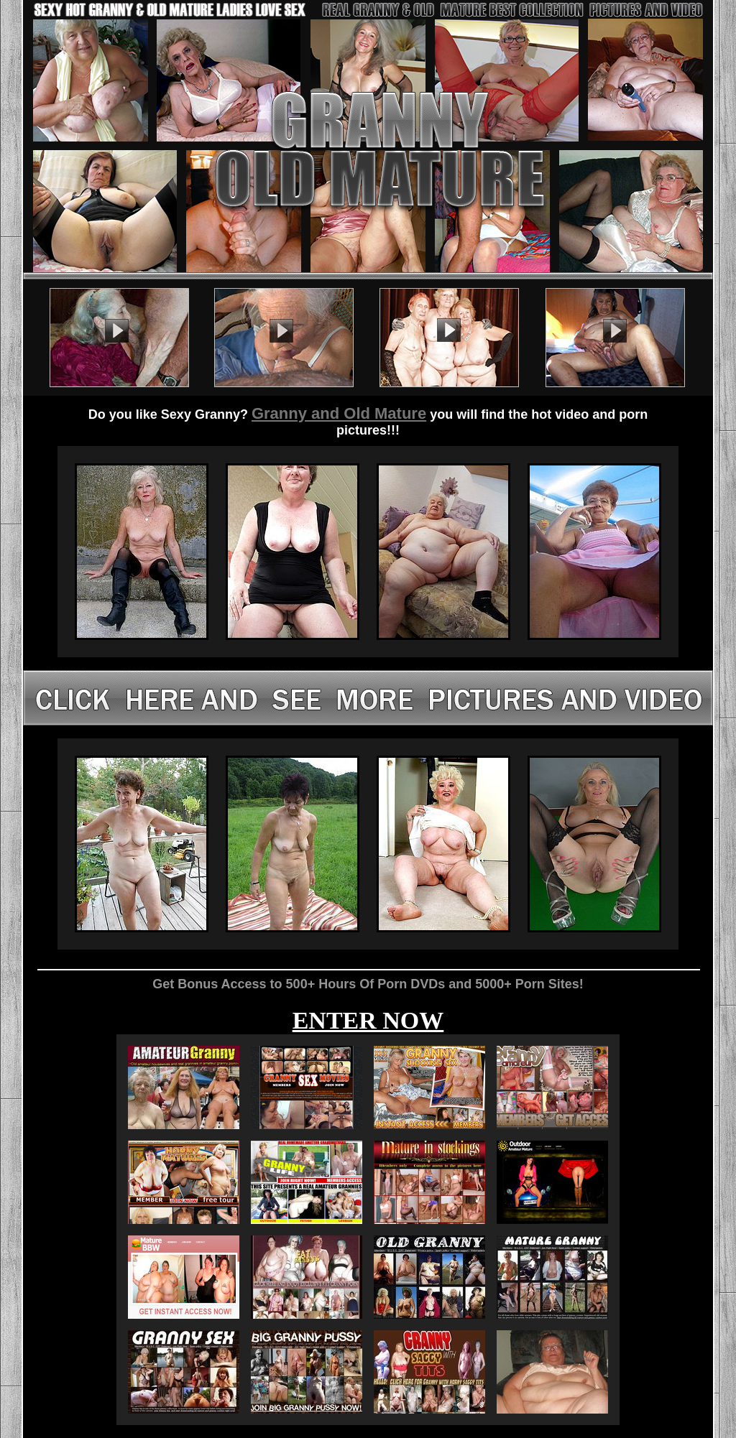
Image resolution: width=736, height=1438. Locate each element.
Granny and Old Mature (339, 413)
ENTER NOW (368, 1020)
